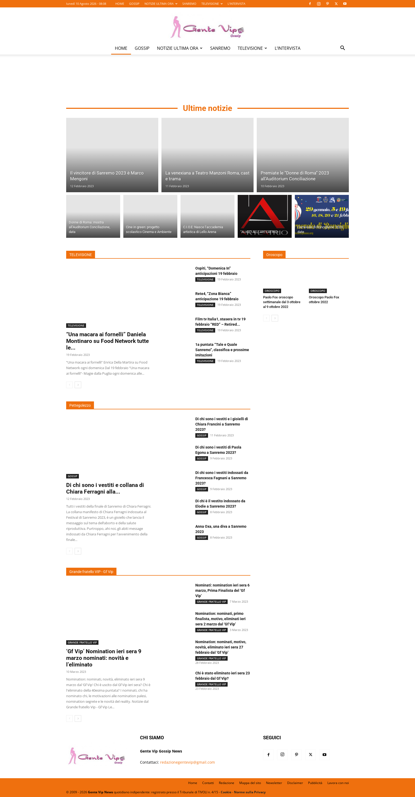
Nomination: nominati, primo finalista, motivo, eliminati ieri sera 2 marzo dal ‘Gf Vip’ (220, 618)
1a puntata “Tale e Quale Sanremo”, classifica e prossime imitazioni (222, 349)
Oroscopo (274, 255)
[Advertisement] (207, 80)
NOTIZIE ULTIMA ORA (161, 4)
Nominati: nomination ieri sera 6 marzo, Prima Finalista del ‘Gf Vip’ (222, 590)
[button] (342, 48)
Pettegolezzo (80, 405)
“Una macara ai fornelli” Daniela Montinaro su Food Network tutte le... (107, 341)
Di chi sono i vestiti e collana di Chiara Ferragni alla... (105, 488)
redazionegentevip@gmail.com (187, 762)
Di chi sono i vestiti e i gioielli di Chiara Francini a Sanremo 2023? (221, 424)
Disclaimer (295, 783)
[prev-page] (69, 385)
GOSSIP (134, 4)
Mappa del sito (250, 783)
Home (192, 783)
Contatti (208, 783)
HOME (119, 4)
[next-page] (78, 385)
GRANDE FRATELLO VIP (82, 642)
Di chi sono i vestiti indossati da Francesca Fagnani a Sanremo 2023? (221, 478)
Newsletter (274, 783)
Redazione (226, 783)
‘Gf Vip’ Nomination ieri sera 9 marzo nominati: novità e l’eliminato (103, 658)
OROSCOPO (272, 291)
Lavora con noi (338, 783)
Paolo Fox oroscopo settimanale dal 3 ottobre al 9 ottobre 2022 (281, 302)
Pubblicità (315, 783)
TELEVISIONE (212, 4)
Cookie (226, 792)
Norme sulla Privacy (250, 792)
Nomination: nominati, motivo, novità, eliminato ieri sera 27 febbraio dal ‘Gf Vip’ (220, 647)
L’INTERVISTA (236, 4)
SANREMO (189, 4)
